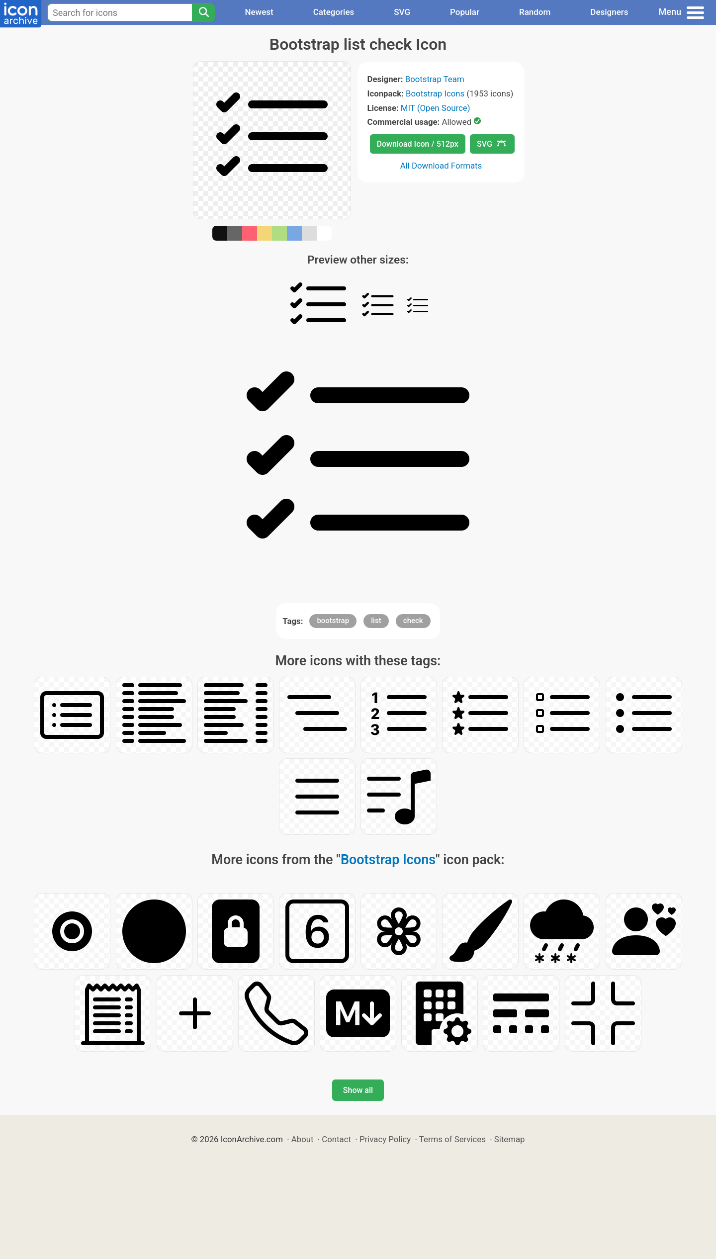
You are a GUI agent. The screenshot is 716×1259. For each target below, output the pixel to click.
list (376, 620)
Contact (336, 1139)
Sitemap (509, 1139)
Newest (259, 12)
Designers (609, 12)
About (302, 1139)
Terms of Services (452, 1139)
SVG (402, 12)
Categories (334, 12)
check (413, 620)
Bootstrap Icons (435, 93)
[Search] (203, 12)
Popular (464, 12)
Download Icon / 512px (417, 144)
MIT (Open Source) (435, 108)
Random (534, 12)
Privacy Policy (385, 1139)
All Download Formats (441, 166)
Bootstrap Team (434, 79)
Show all (358, 1090)
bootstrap (333, 620)
